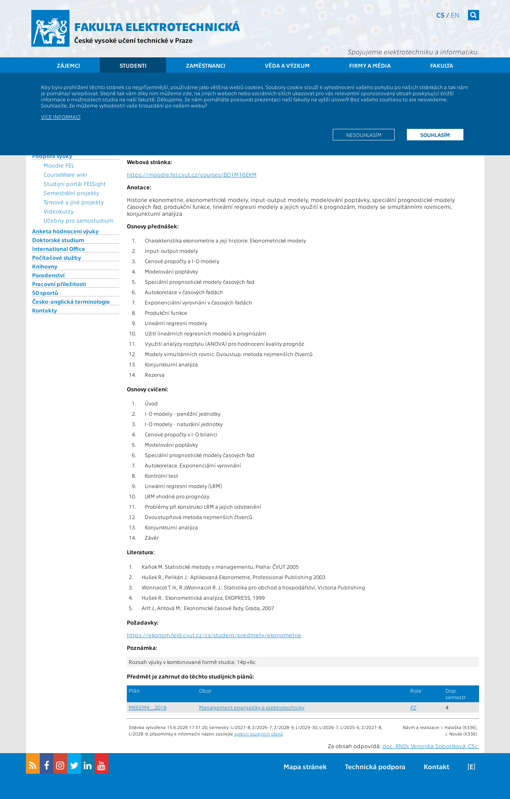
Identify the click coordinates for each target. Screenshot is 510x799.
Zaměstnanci (205, 65)
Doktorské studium (58, 239)
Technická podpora (375, 766)
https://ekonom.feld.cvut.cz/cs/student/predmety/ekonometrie (214, 634)
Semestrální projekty (71, 192)
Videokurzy (59, 211)
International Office (58, 248)
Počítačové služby (56, 257)
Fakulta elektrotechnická (157, 26)
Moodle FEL (59, 165)
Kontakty (44, 310)
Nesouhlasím (364, 135)
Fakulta (441, 65)
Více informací (61, 117)
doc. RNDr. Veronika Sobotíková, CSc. (430, 745)
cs (440, 15)
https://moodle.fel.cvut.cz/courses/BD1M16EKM (192, 174)
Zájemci (68, 65)
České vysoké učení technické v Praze (133, 40)
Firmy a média (370, 65)
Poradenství (48, 275)
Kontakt (436, 766)
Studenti (133, 65)
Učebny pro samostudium (78, 220)
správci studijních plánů (258, 733)
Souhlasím (435, 135)
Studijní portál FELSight (75, 183)
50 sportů (45, 292)
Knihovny (44, 266)
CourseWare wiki (65, 174)
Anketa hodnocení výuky (65, 231)
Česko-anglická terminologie (71, 301)
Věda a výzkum (287, 65)
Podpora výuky (52, 155)
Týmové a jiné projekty (74, 202)
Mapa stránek (305, 766)
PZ (413, 707)
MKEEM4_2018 (148, 707)
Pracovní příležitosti (59, 283)
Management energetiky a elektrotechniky (251, 707)
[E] (471, 766)
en (455, 15)
